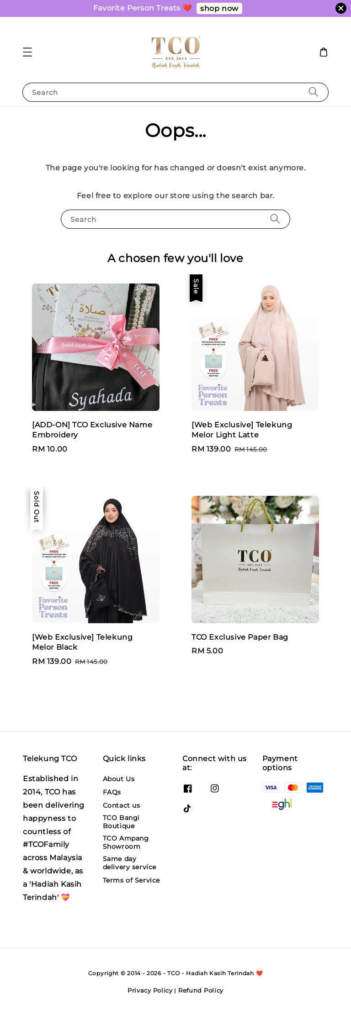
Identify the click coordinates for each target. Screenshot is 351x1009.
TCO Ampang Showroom (126, 842)
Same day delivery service (130, 863)
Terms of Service (131, 880)
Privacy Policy (150, 990)
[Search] (313, 92)
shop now (219, 8)
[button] (27, 52)
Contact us (121, 805)
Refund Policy (200, 990)
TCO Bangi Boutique (121, 822)
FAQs (112, 792)
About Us (119, 779)
